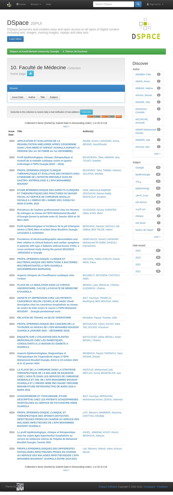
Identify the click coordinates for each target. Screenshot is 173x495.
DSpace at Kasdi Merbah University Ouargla (34, 51)
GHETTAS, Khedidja (93, 415)
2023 (138, 257)
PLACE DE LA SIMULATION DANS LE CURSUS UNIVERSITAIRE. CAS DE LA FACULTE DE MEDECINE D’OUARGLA (47, 288)
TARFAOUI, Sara (113, 353)
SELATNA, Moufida (93, 173)
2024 (138, 250)
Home (21, 4)
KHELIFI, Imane (111, 259)
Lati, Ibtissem (89, 448)
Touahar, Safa (109, 317)
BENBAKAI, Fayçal (93, 353)
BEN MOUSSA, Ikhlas (107, 301)
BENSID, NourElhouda (95, 144)
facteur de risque (144, 230)
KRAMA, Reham (91, 356)
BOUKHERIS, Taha (93, 157)
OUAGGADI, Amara (93, 209)
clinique (139, 216)
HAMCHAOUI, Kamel (94, 239)
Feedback (162, 486)
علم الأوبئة (140, 209)
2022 (138, 264)
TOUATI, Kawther (92, 160)
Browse (36, 4)
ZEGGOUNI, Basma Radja (97, 193)
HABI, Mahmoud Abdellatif (96, 190)
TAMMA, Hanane (112, 170)
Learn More (15, 39)
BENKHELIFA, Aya (111, 373)
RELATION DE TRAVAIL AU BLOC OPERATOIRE (44, 317)
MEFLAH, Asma (91, 373)
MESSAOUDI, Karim (93, 324)
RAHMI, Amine (90, 141)
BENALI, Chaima (92, 340)
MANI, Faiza (89, 262)
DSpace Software (108, 486)
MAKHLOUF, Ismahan (94, 196)
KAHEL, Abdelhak (92, 432)
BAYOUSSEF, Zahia (93, 337)
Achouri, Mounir (143, 95)
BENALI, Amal (112, 337)
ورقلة (138, 181)
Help (48, 4)
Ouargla (139, 167)
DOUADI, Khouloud (98, 327)
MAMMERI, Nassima (110, 412)
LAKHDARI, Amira (109, 141)
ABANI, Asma (142, 81)
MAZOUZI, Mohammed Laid (97, 369)
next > (66, 126)
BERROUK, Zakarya (93, 435)
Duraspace (149, 486)
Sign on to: (155, 4)
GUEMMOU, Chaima (94, 288)
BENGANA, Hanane (93, 226)
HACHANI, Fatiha (92, 259)
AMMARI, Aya (111, 157)
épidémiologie (142, 174)
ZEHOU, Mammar (113, 399)
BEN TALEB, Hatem (102, 229)
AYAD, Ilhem (96, 213)
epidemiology (142, 188)
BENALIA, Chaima (109, 285)
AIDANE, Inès (142, 102)
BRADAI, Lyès (90, 285)
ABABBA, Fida (143, 74)
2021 (138, 271)
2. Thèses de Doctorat (75, 51)
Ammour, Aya (142, 146)
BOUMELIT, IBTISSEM (95, 275)
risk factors (141, 202)
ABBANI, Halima (144, 88)
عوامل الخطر (142, 195)
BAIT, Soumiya (90, 298)
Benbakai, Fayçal (92, 317)
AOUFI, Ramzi (110, 432)
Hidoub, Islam (105, 448)
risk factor (140, 223)
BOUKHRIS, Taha (92, 170)
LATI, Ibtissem (90, 412)
